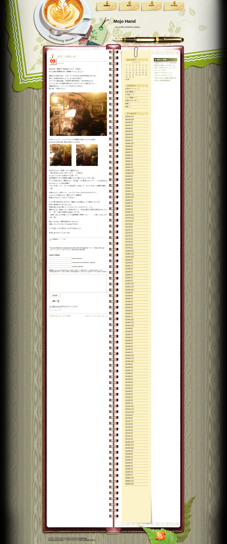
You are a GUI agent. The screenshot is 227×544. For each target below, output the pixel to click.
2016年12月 (129, 251)
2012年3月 (129, 397)
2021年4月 (129, 134)
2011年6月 (129, 424)
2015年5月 (129, 305)
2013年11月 (129, 358)
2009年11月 (129, 481)
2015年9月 (129, 293)
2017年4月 (129, 239)
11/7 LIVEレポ (66, 56)
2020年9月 (129, 146)
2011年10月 (129, 412)
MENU (129, 5)
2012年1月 (129, 403)
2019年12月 (129, 170)
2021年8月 (129, 122)
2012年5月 (129, 391)
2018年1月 (129, 212)
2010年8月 (129, 454)
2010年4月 (129, 466)
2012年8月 (129, 382)
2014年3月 (129, 346)
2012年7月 (129, 385)
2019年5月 (129, 182)
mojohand (60, 63)
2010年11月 (129, 445)
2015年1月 (129, 316)
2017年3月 (129, 242)
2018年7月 (129, 200)
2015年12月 (129, 284)
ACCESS (174, 5)
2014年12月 (129, 320)
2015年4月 (129, 307)
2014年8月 (129, 331)
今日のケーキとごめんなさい (95, 316)
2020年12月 (129, 143)
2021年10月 (129, 119)
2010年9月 (129, 451)
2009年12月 (129, 478)
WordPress (83, 538)
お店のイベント (130, 88)
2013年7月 (129, 370)
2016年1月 (129, 281)
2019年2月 (129, 188)
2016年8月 (129, 263)
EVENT (151, 5)
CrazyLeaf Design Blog (87, 540)
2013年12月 (129, 355)
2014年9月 (129, 328)
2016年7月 (129, 266)
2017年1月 (129, 248)
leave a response (56, 249)
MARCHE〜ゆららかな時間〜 (61, 316)
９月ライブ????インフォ (163, 75)
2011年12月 (129, 406)
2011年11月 (129, 409)
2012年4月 (129, 394)
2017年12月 (129, 215)
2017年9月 (129, 224)
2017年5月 (129, 236)
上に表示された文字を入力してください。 (64, 306)
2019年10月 (129, 173)
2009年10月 (129, 484)
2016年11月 (129, 254)
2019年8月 (129, 179)
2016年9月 (129, 260)
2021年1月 (129, 140)
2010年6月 (129, 460)
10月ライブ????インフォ (163, 73)
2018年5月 (129, 203)
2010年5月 (129, 463)
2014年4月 (129, 343)
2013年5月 (129, 376)
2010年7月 (129, 457)
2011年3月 (129, 433)
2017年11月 (129, 218)
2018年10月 (129, 197)
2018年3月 (129, 206)
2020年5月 (129, 155)
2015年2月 (129, 313)
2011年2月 (129, 436)
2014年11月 (129, 322)
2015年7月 (129, 298)
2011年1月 (129, 439)
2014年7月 (129, 334)
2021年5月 (129, 131)
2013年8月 (129, 367)
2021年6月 (129, 128)
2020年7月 (129, 152)
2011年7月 (129, 421)
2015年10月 (129, 290)
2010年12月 (129, 442)
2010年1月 (129, 475)
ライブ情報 (129, 97)
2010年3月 (129, 469)
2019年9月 (129, 176)
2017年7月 (129, 230)
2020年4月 (129, 158)
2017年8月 (129, 227)
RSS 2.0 (91, 248)
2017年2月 (129, 245)
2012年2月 (129, 400)
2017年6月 (129, 233)
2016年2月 (129, 278)
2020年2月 (129, 164)
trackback (68, 249)
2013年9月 (129, 364)
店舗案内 (107, 5)
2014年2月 (129, 349)
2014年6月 (129, 337)
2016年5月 (129, 272)
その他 (127, 94)
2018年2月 (129, 209)
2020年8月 (129, 149)
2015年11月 (129, 287)
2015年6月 (129, 302)
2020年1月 (129, 167)
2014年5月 (129, 340)
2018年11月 (129, 194)
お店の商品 (129, 92)
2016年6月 (129, 269)
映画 (126, 103)
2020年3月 (129, 161)
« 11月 (127, 79)
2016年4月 (129, 275)
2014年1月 (129, 352)
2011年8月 (129, 418)
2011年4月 (129, 430)
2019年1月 (129, 191)
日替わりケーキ (130, 100)
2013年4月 (129, 379)
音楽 (126, 106)
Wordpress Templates (56, 540)
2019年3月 (129, 185)
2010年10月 (129, 448)
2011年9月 (129, 415)
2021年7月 (129, 125)
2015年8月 (129, 296)
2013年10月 (129, 361)
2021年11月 (129, 116)
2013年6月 (129, 373)
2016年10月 (129, 257)
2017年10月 (129, 221)
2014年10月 (129, 325)
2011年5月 (129, 427)
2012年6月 (129, 388)
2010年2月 (129, 472)
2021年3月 (129, 137)
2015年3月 (129, 311)
